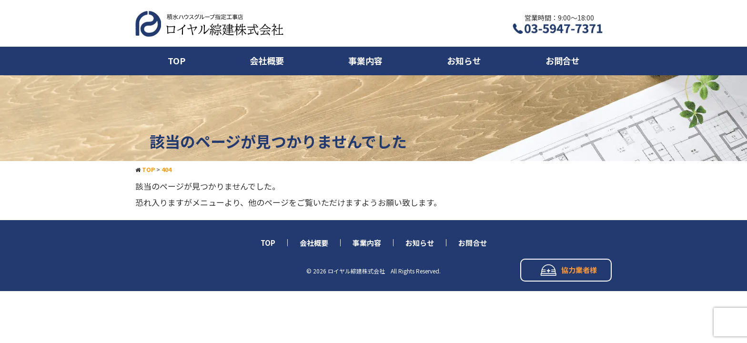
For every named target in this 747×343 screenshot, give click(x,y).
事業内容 (365, 60)
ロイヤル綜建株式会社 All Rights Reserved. (384, 271)
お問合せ (562, 60)
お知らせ (464, 60)
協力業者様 (568, 270)
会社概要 (267, 60)
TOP (176, 60)
